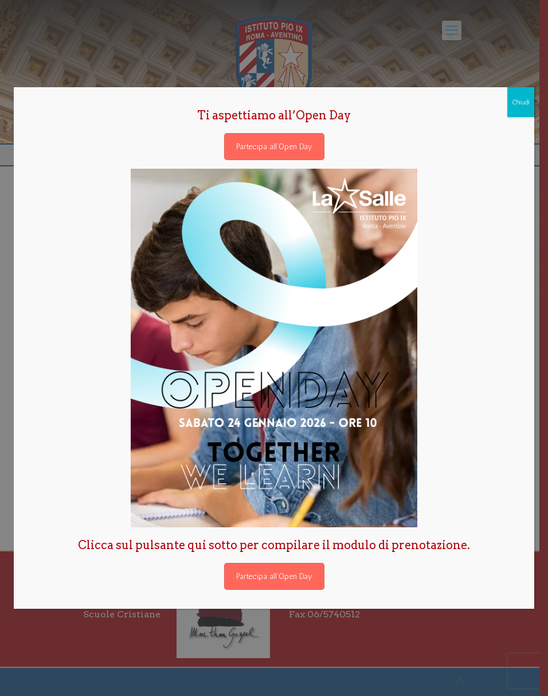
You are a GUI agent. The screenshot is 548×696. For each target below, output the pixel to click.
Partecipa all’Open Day (274, 146)
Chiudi (521, 102)
